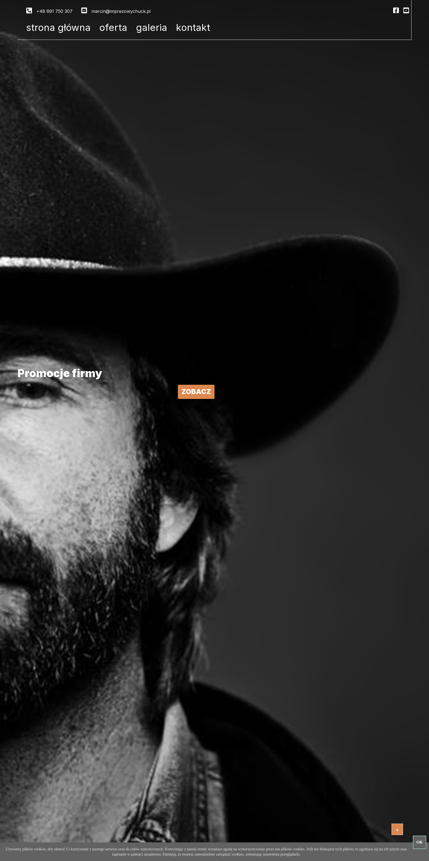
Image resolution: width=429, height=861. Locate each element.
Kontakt (193, 27)
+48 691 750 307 (54, 11)
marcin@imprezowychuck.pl (120, 11)
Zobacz (196, 391)
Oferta (113, 27)
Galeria (151, 27)
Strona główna (58, 27)
